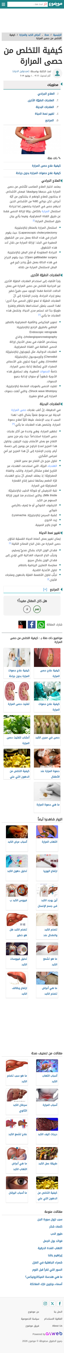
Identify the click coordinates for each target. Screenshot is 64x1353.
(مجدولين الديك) (21, 71)
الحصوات (45, 371)
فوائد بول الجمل (52, 1241)
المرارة (45, 211)
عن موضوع (33, 1312)
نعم (37, 609)
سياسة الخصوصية (30, 1319)
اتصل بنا (58, 1312)
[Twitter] (52, 1303)
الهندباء (52, 466)
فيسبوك (31, 624)
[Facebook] (59, 1303)
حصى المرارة (18, 410)
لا (27, 609)
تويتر (22, 624)
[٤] (10, 543)
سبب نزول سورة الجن (49, 1219)
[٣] (13, 424)
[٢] (39, 315)
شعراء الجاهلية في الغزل (47, 1262)
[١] (34, 220)
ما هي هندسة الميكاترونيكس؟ (43, 1277)
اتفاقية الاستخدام (53, 1319)
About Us (57, 1326)
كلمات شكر (55, 1226)
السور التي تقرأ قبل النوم (47, 1269)
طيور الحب (56, 1233)
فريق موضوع (32, 1326)
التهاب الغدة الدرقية (50, 1248)
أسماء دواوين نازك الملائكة (46, 1284)
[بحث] (45, 4)
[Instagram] (45, 1303)
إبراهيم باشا (55, 1255)
